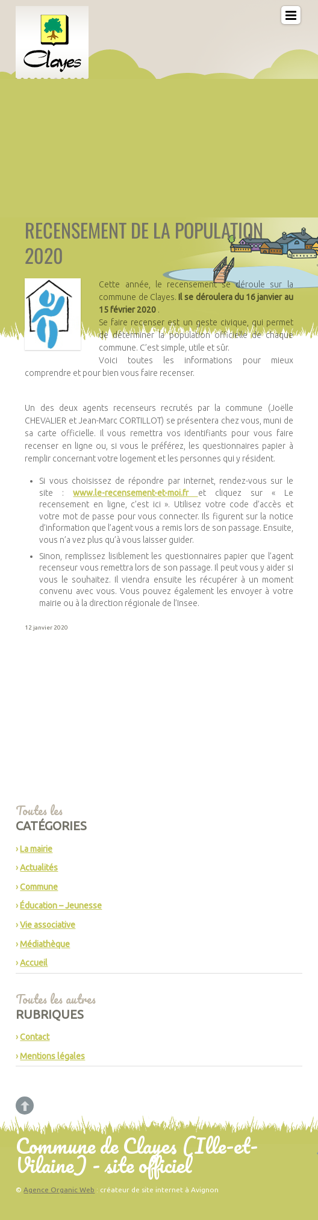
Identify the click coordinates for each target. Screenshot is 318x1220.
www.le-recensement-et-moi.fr (135, 493)
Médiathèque (45, 944)
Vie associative (47, 925)
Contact (34, 1037)
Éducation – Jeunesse (61, 905)
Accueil (34, 963)
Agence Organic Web (59, 1189)
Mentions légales (52, 1056)
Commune (39, 887)
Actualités (39, 867)
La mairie (36, 849)
